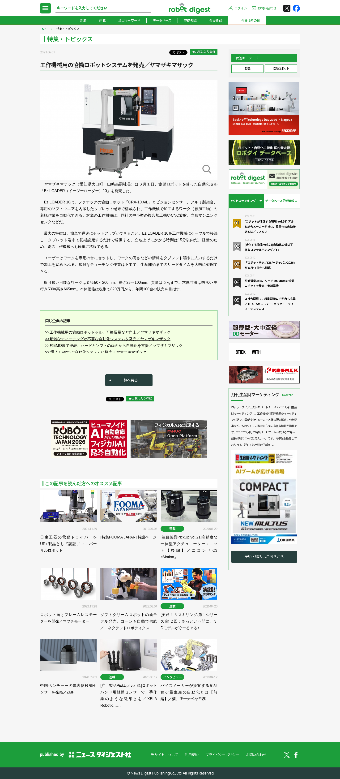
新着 (83, 20)
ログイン (240, 8)
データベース (162, 20)
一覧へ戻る (129, 380)
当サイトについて (164, 754)
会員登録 (215, 20)
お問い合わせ (267, 8)
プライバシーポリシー (222, 754)
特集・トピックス (68, 29)
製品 (247, 68)
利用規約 (191, 754)
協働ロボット (281, 68)
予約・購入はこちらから (264, 556)
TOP (43, 29)
